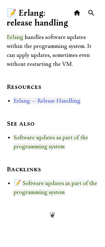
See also (21, 124)
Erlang (15, 37)
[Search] (91, 13)
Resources (24, 87)
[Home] (77, 13)
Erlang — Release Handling (46, 101)
